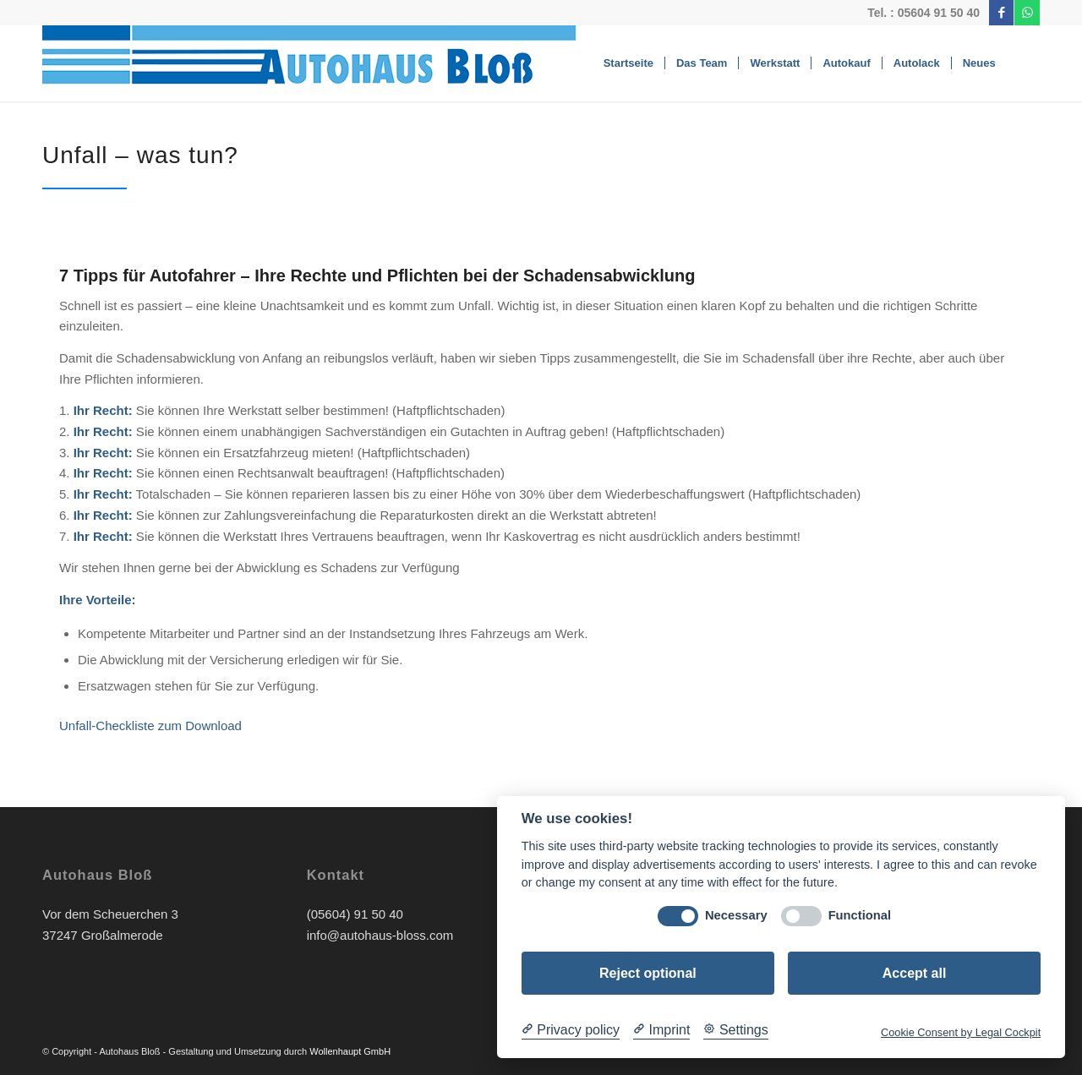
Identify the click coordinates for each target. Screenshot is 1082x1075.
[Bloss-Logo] (319, 63)
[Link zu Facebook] (1001, 12)
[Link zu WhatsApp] (1027, 12)
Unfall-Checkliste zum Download (150, 725)
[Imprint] (661, 1030)
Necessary (736, 915)
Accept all (915, 973)
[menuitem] (628, 63)
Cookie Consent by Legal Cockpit (961, 1032)
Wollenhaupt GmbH (350, 1051)
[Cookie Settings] (735, 1030)
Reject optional (648, 973)
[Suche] (1023, 63)
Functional (859, 915)
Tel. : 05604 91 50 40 (923, 12)
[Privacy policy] (571, 1030)
